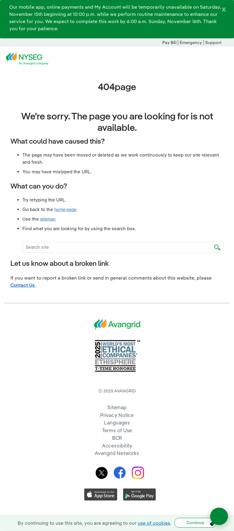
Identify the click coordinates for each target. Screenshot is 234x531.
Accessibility (117, 445)
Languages (117, 422)
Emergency (191, 42)
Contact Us (23, 285)
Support (213, 42)
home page (65, 209)
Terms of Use (117, 430)
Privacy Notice (117, 415)
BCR (117, 438)
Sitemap (117, 407)
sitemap (48, 219)
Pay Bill (169, 42)
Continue (195, 522)
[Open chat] (219, 516)
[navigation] (225, 58)
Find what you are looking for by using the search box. (79, 228)
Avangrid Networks (117, 453)
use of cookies (154, 523)
